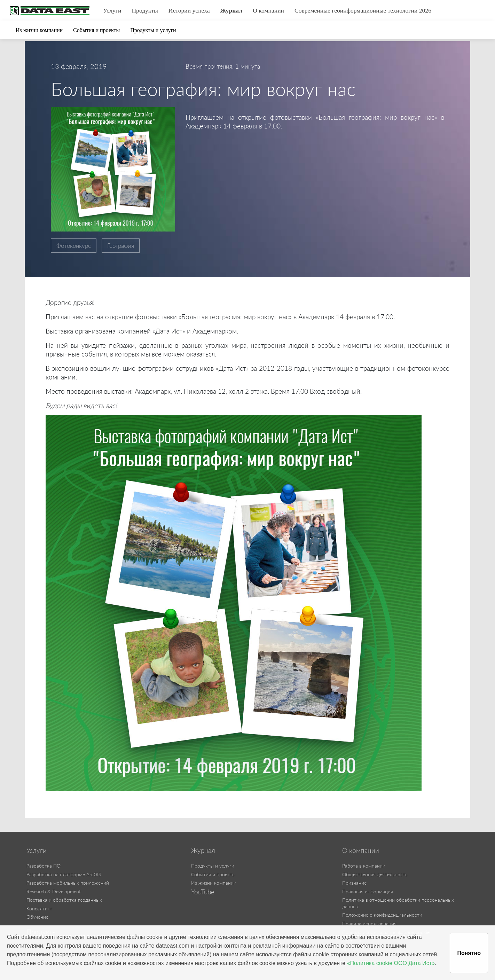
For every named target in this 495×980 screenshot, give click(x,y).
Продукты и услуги (153, 30)
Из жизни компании (39, 30)
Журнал (231, 10)
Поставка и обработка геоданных (64, 900)
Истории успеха (189, 10)
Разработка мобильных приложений (67, 883)
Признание (354, 883)
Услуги (112, 10)
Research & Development (53, 891)
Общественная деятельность (375, 874)
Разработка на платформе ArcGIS (63, 874)
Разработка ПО (43, 866)
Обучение (37, 917)
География (120, 245)
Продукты (145, 10)
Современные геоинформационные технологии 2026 (362, 10)
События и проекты (96, 30)
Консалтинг (39, 908)
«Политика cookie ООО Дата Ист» (391, 963)
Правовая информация (367, 891)
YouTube (202, 892)
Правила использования (369, 923)
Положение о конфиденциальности (382, 915)
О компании (268, 10)
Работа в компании (363, 866)
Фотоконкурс (73, 245)
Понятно (469, 953)
